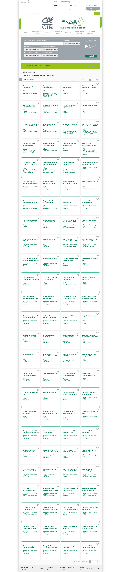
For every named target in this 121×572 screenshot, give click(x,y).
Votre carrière (68, 32)
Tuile (88, 66)
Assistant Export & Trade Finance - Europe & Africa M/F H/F (30, 298)
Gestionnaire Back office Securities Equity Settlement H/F (30, 202)
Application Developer (50, 392)
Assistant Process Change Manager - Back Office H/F (50, 490)
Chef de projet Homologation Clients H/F (89, 145)
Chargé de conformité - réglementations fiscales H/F (31, 432)
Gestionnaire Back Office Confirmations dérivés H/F (29, 106)
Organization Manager (89, 316)
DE (22, 2)
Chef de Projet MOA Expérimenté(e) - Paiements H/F (69, 106)
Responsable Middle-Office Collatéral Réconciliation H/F (49, 126)
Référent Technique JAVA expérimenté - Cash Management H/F (50, 145)
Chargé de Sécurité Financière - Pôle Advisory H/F (29, 451)
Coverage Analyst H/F (50, 373)
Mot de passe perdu (91, 5)
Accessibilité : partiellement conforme (67, 568)
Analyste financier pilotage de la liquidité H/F (70, 394)
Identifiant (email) (58, 5)
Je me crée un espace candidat (78, 2)
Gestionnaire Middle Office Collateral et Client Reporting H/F (29, 509)
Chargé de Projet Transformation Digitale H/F (30, 471)
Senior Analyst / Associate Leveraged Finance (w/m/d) (29, 375)
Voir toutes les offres (92, 40)
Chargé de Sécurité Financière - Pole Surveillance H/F (69, 432)
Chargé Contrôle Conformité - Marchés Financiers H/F (69, 451)
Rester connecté (92, 10)
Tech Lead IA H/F (28, 354)
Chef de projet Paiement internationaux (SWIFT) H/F (90, 126)
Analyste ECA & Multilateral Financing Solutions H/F (50, 413)
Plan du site (82, 568)
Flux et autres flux (92, 46)
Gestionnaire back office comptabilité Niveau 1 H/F (31, 126)
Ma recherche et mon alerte (36, 32)
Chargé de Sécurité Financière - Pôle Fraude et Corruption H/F (50, 451)
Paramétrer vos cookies (50, 568)
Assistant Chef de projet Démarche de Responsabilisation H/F (90, 509)
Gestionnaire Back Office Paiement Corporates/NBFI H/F (29, 145)
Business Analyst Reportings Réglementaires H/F (29, 87)
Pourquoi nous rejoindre (58, 32)
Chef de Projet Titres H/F (90, 181)
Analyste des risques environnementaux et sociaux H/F (49, 241)
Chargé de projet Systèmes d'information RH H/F (50, 509)
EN (25, 2)
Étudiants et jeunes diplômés (79, 32)
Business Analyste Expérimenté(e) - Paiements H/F (69, 164)
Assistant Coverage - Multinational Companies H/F (89, 394)
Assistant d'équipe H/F (50, 258)
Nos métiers (47, 32)
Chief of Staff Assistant (89, 105)
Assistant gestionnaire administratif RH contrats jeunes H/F (89, 528)
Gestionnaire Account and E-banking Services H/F (50, 164)
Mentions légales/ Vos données (27, 568)
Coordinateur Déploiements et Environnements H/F (69, 87)
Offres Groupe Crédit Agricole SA (91, 32)
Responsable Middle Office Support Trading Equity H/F (70, 183)
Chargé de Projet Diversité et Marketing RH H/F (30, 528)
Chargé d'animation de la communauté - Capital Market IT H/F (31, 260)
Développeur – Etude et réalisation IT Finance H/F (89, 87)
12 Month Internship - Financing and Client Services (30, 336)
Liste (93, 66)
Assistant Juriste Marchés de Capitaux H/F (49, 183)
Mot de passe (73, 5)
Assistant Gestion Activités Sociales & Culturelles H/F (88, 547)
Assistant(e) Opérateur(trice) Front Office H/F (89, 375)
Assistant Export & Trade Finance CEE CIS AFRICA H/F (70, 413)
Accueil (29, 14)
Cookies (41, 568)
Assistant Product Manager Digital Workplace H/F (88, 202)
